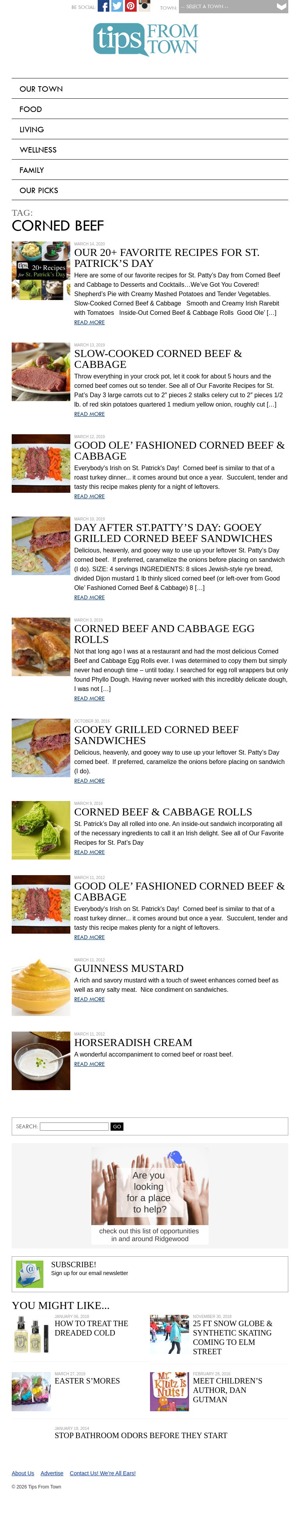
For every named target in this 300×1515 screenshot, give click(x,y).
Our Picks (39, 190)
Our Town (41, 89)
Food (31, 109)
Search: (28, 1126)
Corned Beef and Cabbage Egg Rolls (164, 633)
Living (32, 129)
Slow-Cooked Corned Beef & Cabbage (158, 358)
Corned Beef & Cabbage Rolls (163, 812)
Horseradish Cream (133, 1042)
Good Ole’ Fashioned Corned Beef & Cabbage (179, 450)
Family (32, 170)
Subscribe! (73, 1264)
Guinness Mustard (129, 968)
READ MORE (89, 322)
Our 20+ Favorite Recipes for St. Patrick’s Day (167, 257)
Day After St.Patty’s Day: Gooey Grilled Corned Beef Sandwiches (173, 532)
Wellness (38, 150)
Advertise (52, 1473)
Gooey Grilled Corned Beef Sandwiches (156, 734)
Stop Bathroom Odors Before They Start (141, 1435)
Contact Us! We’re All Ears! (103, 1473)
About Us (23, 1473)
